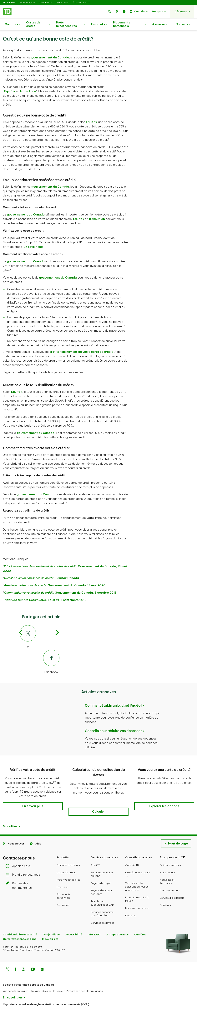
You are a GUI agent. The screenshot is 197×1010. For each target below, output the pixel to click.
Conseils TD (132, 850)
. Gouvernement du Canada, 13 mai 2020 (54, 575)
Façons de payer (101, 868)
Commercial (46, 3)
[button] (109, 11)
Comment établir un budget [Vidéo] (113, 696)
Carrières (165, 890)
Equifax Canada (41, 568)
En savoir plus (33, 237)
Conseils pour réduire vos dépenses (113, 721)
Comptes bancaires (68, 850)
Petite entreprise (27, 3)
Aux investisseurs (170, 875)
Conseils (183, 24)
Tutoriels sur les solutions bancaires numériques (137, 871)
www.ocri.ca (11, 1002)
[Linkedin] (42, 954)
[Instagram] (23, 954)
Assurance (161, 24)
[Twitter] (39, 628)
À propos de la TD (81, 3)
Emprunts (99, 24)
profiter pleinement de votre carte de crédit (81, 342)
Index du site (50, 924)
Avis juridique (51, 919)
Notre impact (167, 857)
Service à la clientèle (172, 883)
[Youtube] (33, 954)
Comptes (12, 24)
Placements (62, 3)
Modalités (10, 811)
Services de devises (102, 908)
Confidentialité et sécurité (20, 919)
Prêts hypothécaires (70, 24)
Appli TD (95, 850)
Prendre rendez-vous (24, 859)
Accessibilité (73, 919)
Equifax (9, 81)
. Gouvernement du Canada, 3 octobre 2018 (60, 583)
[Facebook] (39, 652)
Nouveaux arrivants (137, 893)
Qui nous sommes (170, 850)
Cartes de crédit (38, 24)
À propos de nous (117, 919)
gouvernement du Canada (50, 48)
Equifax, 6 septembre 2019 (45, 590)
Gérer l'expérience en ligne (19, 924)
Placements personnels (129, 24)
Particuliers (9, 3)
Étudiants (130, 900)
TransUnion (28, 81)
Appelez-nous (19, 851)
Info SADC (94, 919)
